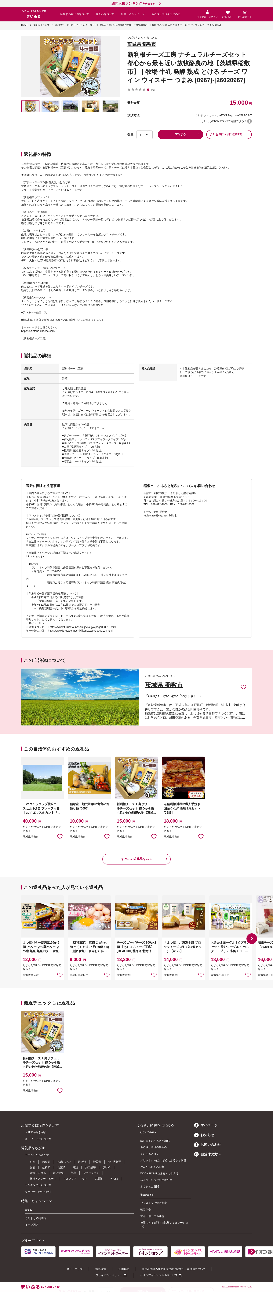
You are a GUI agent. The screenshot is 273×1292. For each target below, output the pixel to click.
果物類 (82, 1161)
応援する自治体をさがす (74, 14)
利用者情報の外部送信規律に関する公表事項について (174, 1269)
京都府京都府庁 (79, 975)
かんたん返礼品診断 (152, 1166)
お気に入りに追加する (225, 134)
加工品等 (90, 1167)
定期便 (99, 1178)
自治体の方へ (207, 1154)
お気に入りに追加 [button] (60, 836)
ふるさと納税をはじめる (165, 14)
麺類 (75, 1167)
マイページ (206, 1125)
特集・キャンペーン (133, 14)
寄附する (180, 134)
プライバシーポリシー (109, 1275)
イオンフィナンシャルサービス (158, 1275)
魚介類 (46, 1161)
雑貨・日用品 (38, 1172)
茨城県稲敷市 (31, 836)
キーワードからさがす (38, 1138)
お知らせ (204, 1135)
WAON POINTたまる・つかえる (159, 1173)
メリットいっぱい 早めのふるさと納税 (163, 1160)
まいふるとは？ (149, 1153)
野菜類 (97, 1161)
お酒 (32, 1167)
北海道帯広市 (31, 975)
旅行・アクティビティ (43, 1178)
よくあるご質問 (149, 1186)
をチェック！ (134, 3)
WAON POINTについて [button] (249, 121)
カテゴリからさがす (37, 1155)
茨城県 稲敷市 (141, 44)
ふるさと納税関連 (35, 1218)
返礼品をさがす (105, 14)
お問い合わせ (207, 1145)
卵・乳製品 (114, 1161)
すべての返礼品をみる (136, 859)
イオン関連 (31, 1224)
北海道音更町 (172, 975)
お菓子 (61, 1167)
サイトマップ (75, 1269)
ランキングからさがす (38, 1185)
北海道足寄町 (125, 975)
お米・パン (64, 1161)
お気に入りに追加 (243, 687)
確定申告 (145, 1209)
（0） (153, 89)
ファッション (91, 1172)
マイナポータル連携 (152, 1216)
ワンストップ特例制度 (153, 1202)
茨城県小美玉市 (220, 975)
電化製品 (58, 1172)
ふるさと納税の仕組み (153, 1147)
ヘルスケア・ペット (75, 1178)
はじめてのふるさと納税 (154, 1140)
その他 (114, 1178)
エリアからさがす (35, 1132)
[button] (251, 938)
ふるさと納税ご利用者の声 (156, 1179)
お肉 (32, 1161)
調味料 (107, 1167)
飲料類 (46, 1167)
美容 (73, 1172)
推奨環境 (100, 1269)
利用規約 (123, 1269)
